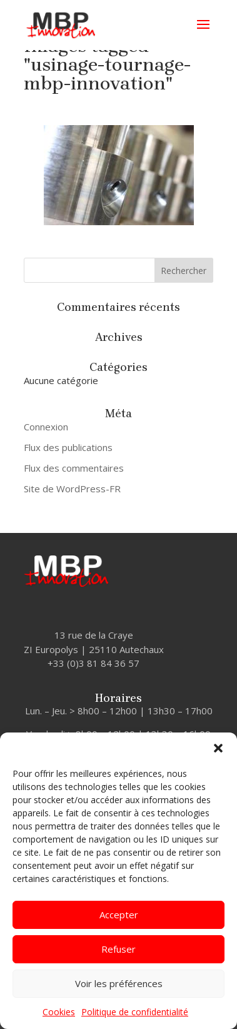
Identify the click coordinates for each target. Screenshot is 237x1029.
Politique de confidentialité (134, 1012)
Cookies (59, 1012)
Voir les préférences (119, 983)
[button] (218, 748)
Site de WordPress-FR (72, 488)
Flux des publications (68, 447)
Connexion (46, 426)
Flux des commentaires (74, 468)
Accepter (118, 914)
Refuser (118, 949)
